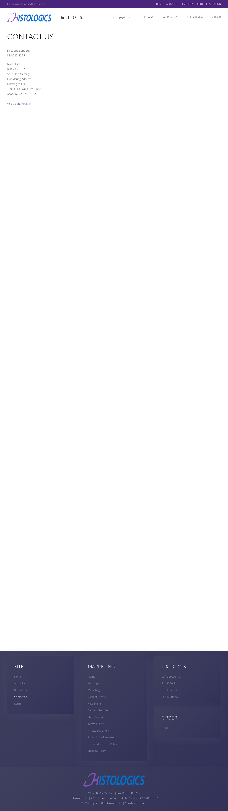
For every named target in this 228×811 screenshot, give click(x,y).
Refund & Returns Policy (102, 744)
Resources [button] (187, 4)
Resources (20, 690)
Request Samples (98, 710)
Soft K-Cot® (146, 17)
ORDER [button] (216, 17)
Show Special (95, 717)
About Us (19, 683)
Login (217, 4)
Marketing (94, 690)
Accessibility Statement (101, 737)
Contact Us (204, 4)
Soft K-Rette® (170, 17)
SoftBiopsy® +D (120, 17)
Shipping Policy (97, 750)
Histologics (94, 683)
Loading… (114, 378)
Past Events (95, 703)
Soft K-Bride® (195, 17)
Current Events (97, 696)
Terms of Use (96, 724)
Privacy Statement (98, 730)
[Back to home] (29, 17)
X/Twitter (25, 103)
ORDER (166, 728)
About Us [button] (171, 4)
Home (159, 4)
